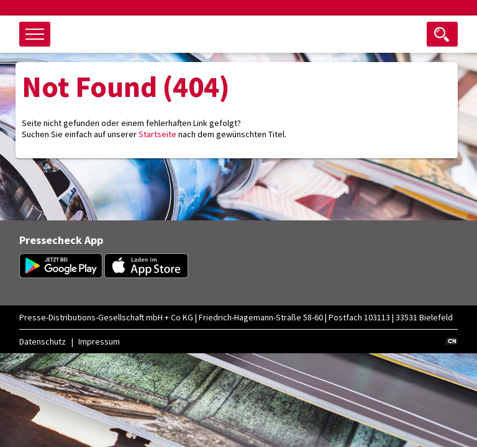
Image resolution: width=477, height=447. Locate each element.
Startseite (157, 134)
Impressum (99, 341)
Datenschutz (42, 341)
